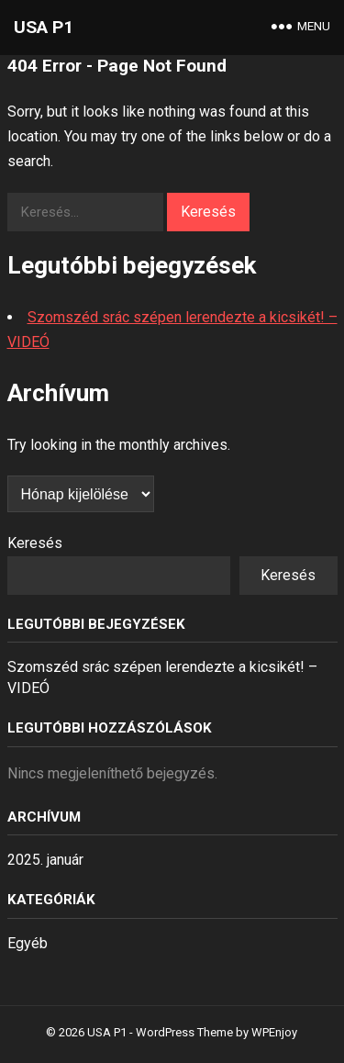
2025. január (45, 859)
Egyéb (27, 943)
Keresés (34, 543)
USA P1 (43, 27)
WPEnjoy (274, 1032)
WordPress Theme (184, 1032)
